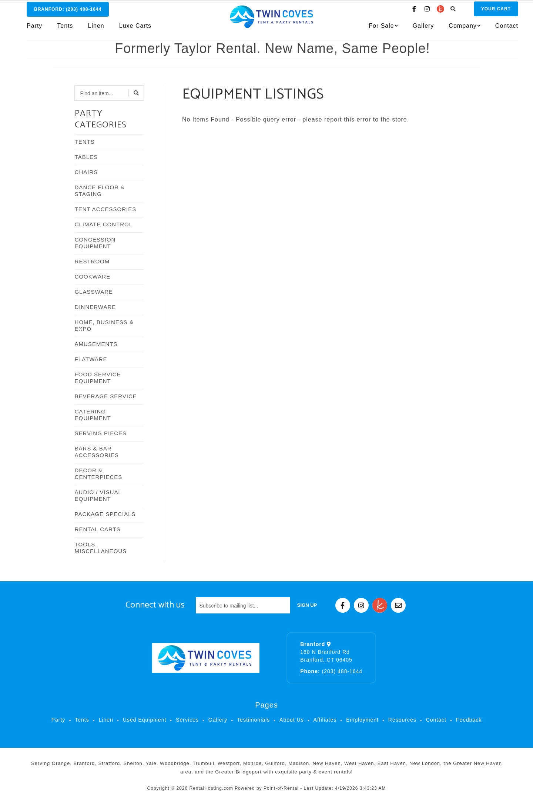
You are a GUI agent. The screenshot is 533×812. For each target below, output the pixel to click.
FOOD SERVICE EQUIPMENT (98, 377)
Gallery (411, 28)
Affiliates (325, 720)
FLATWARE (91, 359)
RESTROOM (92, 261)
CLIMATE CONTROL (104, 224)
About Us (291, 720)
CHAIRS (86, 172)
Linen (96, 28)
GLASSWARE (94, 292)
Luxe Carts (135, 28)
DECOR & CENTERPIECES (99, 473)
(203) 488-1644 (331, 671)
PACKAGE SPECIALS (105, 514)
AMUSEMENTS (96, 344)
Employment (362, 720)
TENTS (85, 142)
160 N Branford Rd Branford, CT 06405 (326, 652)
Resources (402, 720)
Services (187, 720)
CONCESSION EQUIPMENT (95, 242)
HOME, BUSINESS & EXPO (104, 325)
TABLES (86, 157)
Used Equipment (145, 720)
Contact (494, 28)
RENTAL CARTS (98, 529)
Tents (65, 28)
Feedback (469, 720)
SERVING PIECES (101, 433)
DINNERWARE (95, 307)
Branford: (67, 11)
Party (34, 28)
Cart (484, 11)
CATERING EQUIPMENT (93, 414)
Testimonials (253, 720)
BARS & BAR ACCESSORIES (97, 451)
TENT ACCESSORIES (106, 209)
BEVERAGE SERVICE (106, 396)
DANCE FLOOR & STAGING (100, 190)
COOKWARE (93, 276)
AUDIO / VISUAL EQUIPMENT (98, 495)
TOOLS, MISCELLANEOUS (101, 547)
